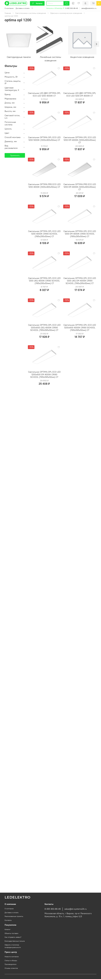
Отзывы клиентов (11, 968)
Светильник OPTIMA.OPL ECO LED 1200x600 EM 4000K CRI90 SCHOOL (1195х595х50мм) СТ (44, 374)
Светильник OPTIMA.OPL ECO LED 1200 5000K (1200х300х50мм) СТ (44, 138)
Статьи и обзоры (11, 960)
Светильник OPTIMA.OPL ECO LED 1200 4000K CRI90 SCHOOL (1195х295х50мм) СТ (44, 234)
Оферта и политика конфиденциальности (13, 946)
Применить (15, 155)
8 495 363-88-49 (71, 8)
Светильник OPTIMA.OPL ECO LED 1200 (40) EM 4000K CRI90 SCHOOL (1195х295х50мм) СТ (79, 281)
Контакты (8, 920)
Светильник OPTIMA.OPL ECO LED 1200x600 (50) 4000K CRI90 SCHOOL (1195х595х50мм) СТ (44, 327)
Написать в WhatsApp (55, 8)
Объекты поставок (11, 933)
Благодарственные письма (15, 941)
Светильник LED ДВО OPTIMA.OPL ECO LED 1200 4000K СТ (44, 94)
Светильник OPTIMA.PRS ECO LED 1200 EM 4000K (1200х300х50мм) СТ (79, 187)
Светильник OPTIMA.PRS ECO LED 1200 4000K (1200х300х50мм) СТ (44, 185)
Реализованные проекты (14, 916)
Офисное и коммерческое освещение (66, 13)
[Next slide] (96, 44)
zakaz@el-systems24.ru (75, 909)
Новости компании (12, 957)
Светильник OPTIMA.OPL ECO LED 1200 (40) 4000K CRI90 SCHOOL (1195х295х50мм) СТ (44, 281)
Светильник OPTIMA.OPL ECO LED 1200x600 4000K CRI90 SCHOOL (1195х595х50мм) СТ (79, 327)
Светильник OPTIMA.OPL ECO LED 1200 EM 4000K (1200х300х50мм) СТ (79, 140)
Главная (8, 13)
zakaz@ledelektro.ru (88, 8)
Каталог (37, 3)
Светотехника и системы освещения (30, 13)
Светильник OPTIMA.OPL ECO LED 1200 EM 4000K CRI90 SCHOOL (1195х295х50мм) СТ (79, 234)
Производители (10, 964)
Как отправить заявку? (13, 937)
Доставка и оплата (22, 8)
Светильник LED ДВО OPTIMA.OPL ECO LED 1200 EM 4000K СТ (79, 94)
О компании (9, 8)
